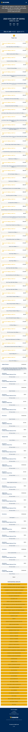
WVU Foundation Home (14, 713)
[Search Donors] (23, 40)
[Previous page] (11, 577)
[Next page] (17, 577)
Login (14, 726)
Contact (14, 711)
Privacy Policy (14, 712)
